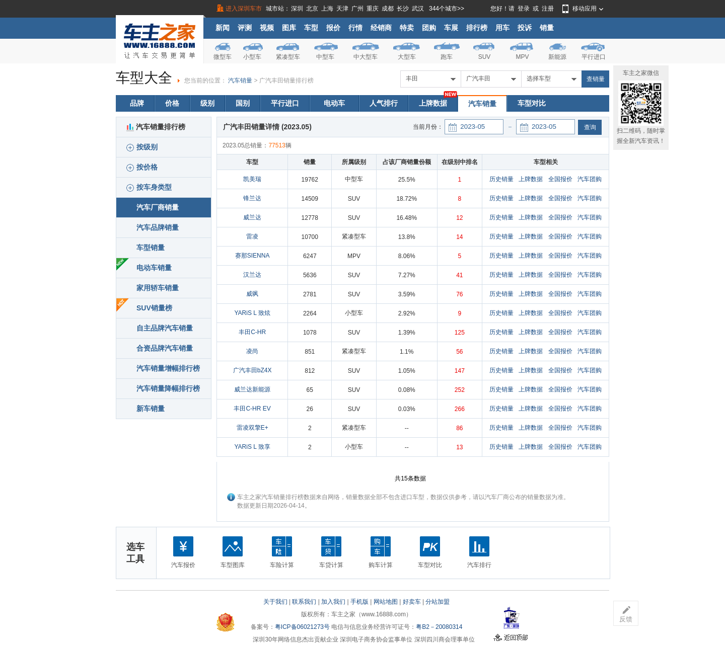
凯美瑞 (252, 179)
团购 (429, 28)
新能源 (557, 56)
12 (459, 217)
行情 (355, 28)
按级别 (142, 147)
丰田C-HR (252, 332)
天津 (342, 8)
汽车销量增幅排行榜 (168, 368)
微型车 (222, 56)
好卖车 (412, 601)
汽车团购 (589, 179)
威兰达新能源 (252, 389)
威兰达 (252, 217)
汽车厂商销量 (157, 207)
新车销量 (150, 409)
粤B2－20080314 (439, 626)
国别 (243, 103)
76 (459, 294)
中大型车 (365, 56)
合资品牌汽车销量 (164, 348)
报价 (333, 28)
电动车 (334, 103)
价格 (172, 103)
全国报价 (560, 179)
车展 (451, 28)
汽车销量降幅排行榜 (168, 388)
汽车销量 (240, 80)
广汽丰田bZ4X (252, 370)
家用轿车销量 (157, 288)
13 (459, 447)
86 (459, 428)
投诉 (525, 28)
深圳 (297, 8)
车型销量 (150, 248)
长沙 (403, 8)
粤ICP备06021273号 (302, 626)
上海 (327, 8)
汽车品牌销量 (157, 227)
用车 (502, 28)
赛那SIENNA (252, 255)
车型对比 (532, 103)
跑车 (447, 56)
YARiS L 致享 (252, 446)
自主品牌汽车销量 (164, 328)
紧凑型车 (288, 56)
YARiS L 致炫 (252, 312)
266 (460, 409)
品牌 (137, 103)
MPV (522, 56)
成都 (388, 8)
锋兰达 (252, 198)
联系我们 (304, 601)
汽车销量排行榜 (155, 127)
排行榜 (476, 28)
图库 (289, 28)
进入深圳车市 (244, 8)
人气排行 (384, 103)
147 (460, 370)
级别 (207, 103)
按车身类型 (149, 187)
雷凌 (252, 236)
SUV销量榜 (154, 308)
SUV (484, 56)
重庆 (373, 8)
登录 (524, 8)
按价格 (142, 167)
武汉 (418, 8)
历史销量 (501, 179)
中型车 (325, 56)
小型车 (252, 56)
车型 (311, 28)
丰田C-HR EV (252, 408)
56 (459, 351)
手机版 (359, 601)
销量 (547, 28)
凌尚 (252, 351)
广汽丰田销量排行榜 (286, 80)
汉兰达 (252, 274)
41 (459, 275)
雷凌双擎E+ (252, 427)
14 (459, 236)
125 (460, 332)
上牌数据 (433, 103)
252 (460, 389)
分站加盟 (437, 601)
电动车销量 (154, 268)
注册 (548, 8)
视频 (267, 28)
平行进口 (594, 56)
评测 (245, 28)
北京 (312, 8)
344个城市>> (446, 8)
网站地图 (386, 601)
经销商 (381, 28)
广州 (357, 8)
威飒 (252, 293)
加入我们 (333, 601)
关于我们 (275, 601)
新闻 (222, 28)
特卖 (407, 28)
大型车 (407, 56)
